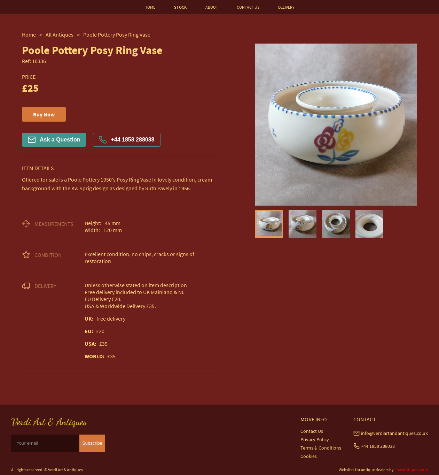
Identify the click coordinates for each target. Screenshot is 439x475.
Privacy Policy (314, 439)
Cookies (308, 456)
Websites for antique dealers (364, 469)
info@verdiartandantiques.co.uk (394, 433)
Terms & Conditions (320, 448)
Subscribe (92, 443)
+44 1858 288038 (126, 140)
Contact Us (311, 431)
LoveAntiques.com (411, 469)
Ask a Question (54, 140)
